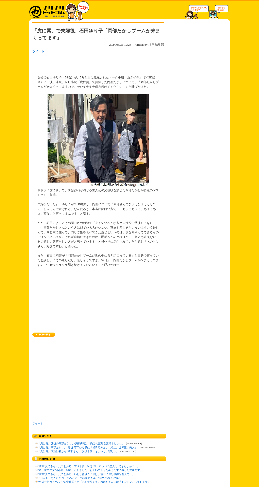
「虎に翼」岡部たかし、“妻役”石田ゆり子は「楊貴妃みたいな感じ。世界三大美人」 (87, 447)
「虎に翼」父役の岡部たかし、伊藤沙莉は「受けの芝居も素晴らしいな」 (81, 443)
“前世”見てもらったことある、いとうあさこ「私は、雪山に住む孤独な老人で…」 (86, 474)
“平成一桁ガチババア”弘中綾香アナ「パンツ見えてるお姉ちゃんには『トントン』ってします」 (94, 482)
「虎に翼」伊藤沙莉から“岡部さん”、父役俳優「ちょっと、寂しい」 (78, 451)
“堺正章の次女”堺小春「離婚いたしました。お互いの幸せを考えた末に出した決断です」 (90, 470)
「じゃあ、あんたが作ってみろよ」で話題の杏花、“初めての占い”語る (79, 478)
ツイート (38, 51)
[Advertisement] (84, 63)
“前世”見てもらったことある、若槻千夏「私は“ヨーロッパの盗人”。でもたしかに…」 (89, 466)
